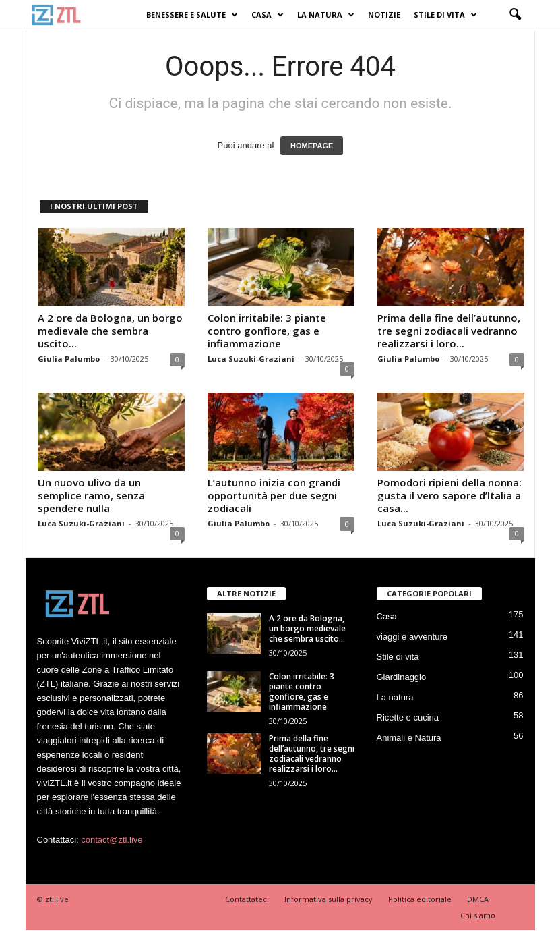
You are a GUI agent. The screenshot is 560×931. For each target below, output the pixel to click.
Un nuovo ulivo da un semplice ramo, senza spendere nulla (91, 495)
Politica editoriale (420, 899)
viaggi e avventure (412, 636)
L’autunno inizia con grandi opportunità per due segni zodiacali (274, 495)
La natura (325, 15)
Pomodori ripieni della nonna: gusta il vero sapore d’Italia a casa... (449, 495)
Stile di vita (445, 15)
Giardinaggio (402, 677)
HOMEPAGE (311, 146)
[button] (515, 15)
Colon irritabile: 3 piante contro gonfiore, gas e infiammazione (267, 330)
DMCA (478, 899)
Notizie (384, 14)
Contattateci (247, 899)
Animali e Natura (409, 738)
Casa (267, 15)
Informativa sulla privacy (328, 899)
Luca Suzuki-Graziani (251, 359)
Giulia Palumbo (69, 359)
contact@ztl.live (111, 840)
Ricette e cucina (408, 717)
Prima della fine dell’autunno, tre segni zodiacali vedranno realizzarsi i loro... (448, 330)
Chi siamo (477, 915)
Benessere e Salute (192, 15)
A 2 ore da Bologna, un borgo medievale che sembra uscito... (110, 330)
